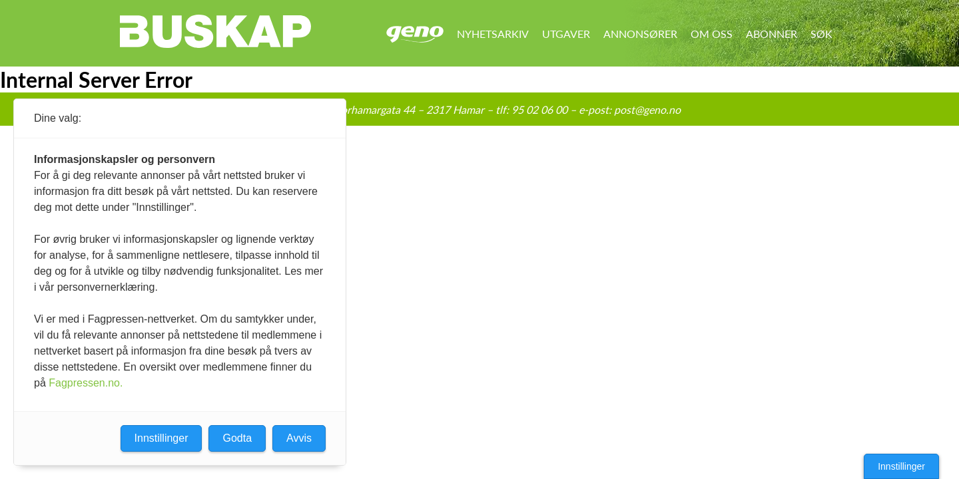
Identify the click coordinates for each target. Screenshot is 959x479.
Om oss (712, 33)
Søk (821, 33)
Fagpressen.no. (86, 383)
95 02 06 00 (539, 109)
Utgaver (566, 33)
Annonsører (640, 33)
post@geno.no (647, 109)
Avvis (299, 438)
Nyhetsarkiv (493, 33)
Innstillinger (901, 466)
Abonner (771, 33)
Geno (415, 34)
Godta (237, 438)
